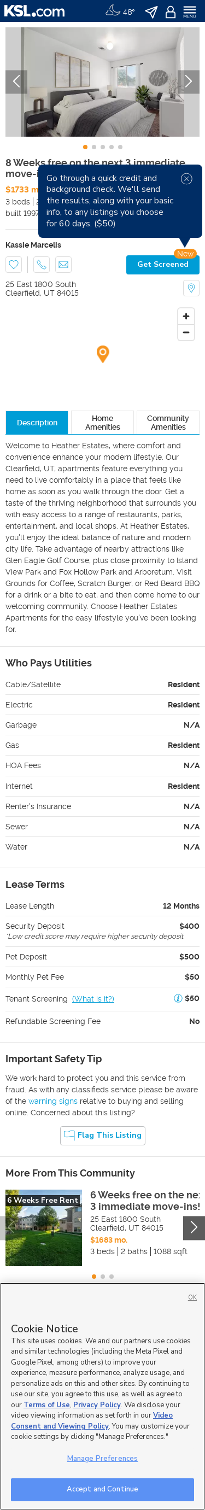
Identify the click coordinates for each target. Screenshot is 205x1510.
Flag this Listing (103, 1135)
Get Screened (163, 264)
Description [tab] (37, 422)
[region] (102, 1396)
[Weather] (120, 11)
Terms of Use (47, 1405)
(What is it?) (93, 998)
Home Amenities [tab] (102, 422)
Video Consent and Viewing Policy (92, 1420)
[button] (178, 999)
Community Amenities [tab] (168, 422)
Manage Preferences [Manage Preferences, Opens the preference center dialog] (102, 1459)
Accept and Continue (102, 1489)
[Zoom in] (186, 316)
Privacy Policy (97, 1405)
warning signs (53, 1101)
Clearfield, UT (30, 293)
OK (192, 1298)
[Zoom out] (186, 332)
